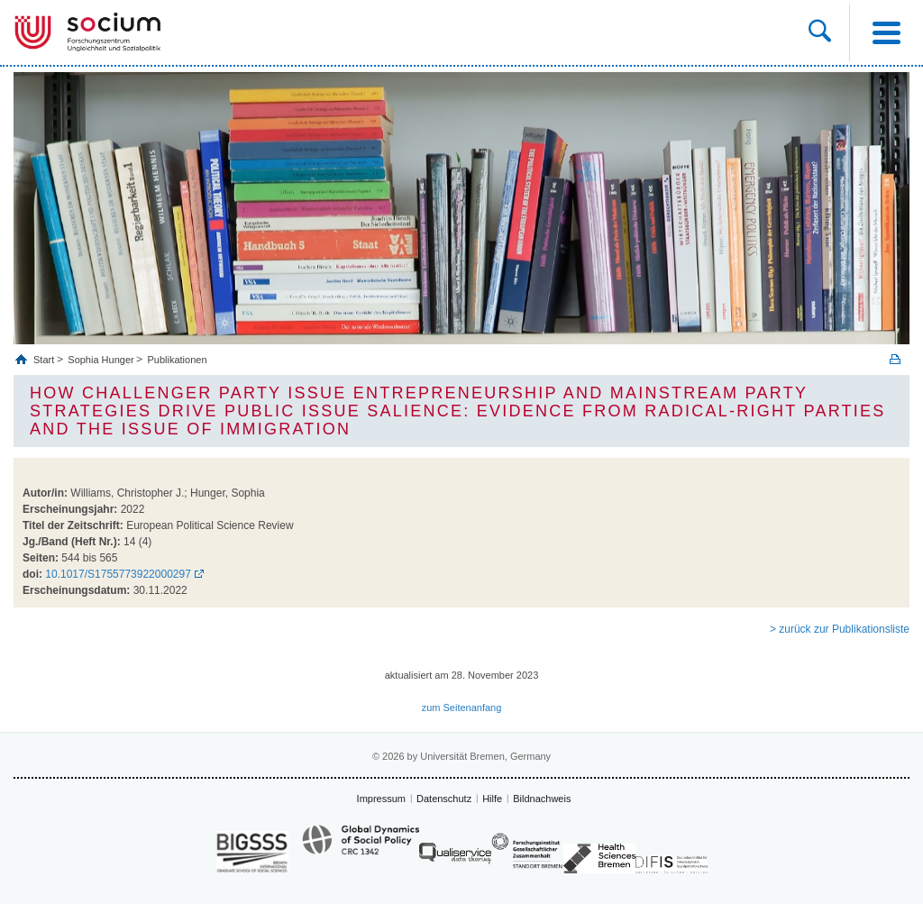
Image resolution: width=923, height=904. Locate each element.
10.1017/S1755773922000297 (118, 574)
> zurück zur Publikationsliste (839, 629)
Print (895, 359)
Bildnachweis (542, 798)
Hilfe (492, 798)
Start (45, 359)
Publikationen (176, 359)
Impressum (381, 798)
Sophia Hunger (100, 359)
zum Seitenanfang (462, 707)
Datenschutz (443, 798)
